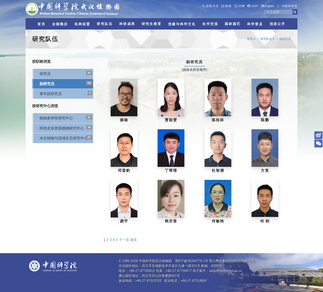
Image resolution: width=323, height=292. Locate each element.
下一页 (124, 240)
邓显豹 (124, 171)
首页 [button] (41, 24)
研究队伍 (266, 38)
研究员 (45, 73)
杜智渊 (218, 171)
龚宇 (124, 221)
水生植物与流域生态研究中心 (64, 138)
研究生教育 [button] (152, 24)
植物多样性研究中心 (56, 118)
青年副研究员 (51, 93)
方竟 (265, 171)
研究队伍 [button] (105, 24)
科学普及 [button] (255, 24)
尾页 (133, 240)
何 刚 (265, 221)
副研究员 (285, 38)
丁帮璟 (171, 171)
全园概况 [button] (60, 24)
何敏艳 (218, 221)
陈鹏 (265, 120)
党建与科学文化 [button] (182, 24)
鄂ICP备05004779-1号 (191, 261)
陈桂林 (218, 120)
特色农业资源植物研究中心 (62, 128)
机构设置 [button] (82, 24)
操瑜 (124, 120)
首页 (250, 38)
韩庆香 (171, 221)
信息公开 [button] (278, 24)
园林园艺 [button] (233, 24)
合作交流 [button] (210, 24)
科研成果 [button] (127, 24)
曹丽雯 (171, 120)
